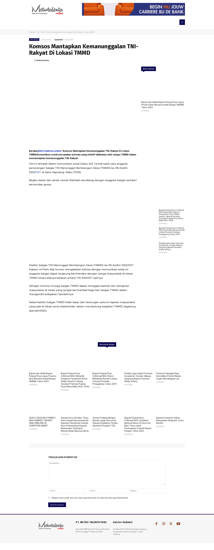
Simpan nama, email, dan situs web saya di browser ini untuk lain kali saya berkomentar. (90, 497)
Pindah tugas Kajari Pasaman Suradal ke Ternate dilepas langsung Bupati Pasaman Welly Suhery (171, 246)
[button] (182, 22)
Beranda (32, 32)
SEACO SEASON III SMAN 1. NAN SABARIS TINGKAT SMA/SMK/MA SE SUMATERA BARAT (42, 421)
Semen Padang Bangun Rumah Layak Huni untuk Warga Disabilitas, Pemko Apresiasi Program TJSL (105, 421)
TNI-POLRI (41, 32)
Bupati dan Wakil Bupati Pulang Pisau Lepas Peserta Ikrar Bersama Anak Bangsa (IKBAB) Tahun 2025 (162, 105)
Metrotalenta (43, 60)
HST (38, 172)
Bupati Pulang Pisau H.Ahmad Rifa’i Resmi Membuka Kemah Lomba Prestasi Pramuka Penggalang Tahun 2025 (172, 231)
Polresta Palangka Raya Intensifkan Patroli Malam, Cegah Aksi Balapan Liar (168, 376)
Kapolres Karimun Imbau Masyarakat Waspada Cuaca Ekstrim (170, 420)
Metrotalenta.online (49, 150)
